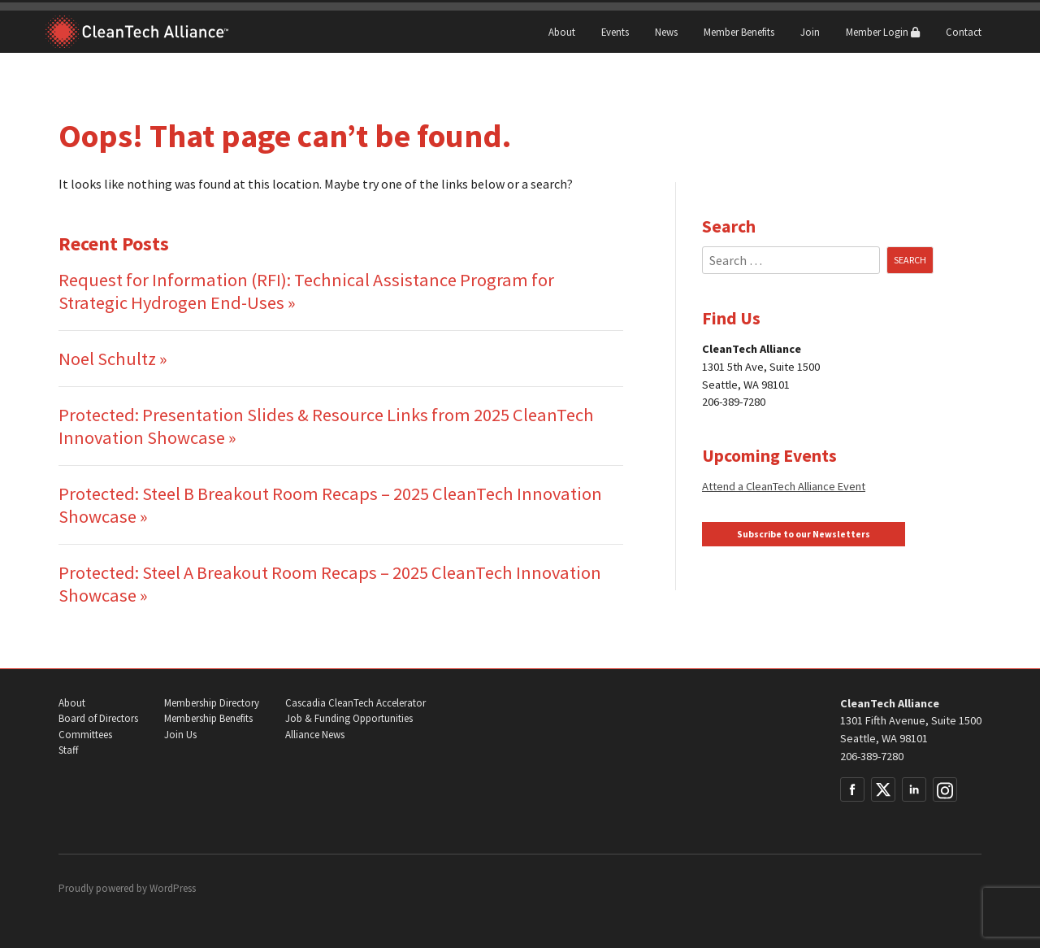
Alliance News (314, 734)
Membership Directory (211, 703)
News (666, 31)
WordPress (173, 888)
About (561, 31)
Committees (85, 734)
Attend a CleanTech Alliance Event (783, 486)
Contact (964, 31)
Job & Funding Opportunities (349, 718)
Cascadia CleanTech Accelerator (355, 703)
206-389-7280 (872, 756)
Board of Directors (98, 718)
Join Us (180, 734)
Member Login (883, 31)
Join (810, 31)
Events (615, 31)
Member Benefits (739, 31)
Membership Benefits (208, 718)
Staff (68, 750)
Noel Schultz (107, 358)
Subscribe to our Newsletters (803, 534)
